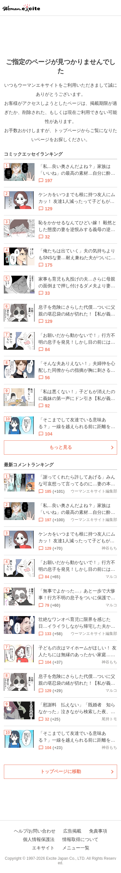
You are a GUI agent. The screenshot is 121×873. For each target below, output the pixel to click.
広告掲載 (72, 831)
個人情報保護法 (39, 839)
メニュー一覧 (75, 847)
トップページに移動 (60, 771)
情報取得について (80, 839)
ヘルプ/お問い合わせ (35, 831)
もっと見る (60, 447)
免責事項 (98, 831)
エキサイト (43, 847)
